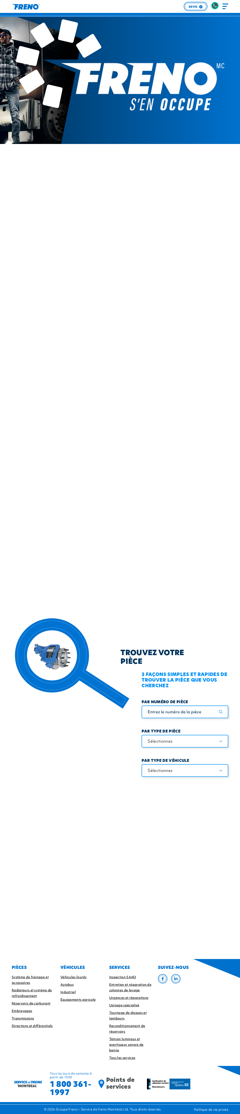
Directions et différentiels (32, 1026)
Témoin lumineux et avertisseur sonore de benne (126, 1044)
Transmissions (23, 1018)
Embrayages (22, 1011)
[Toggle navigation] (225, 6)
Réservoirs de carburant (31, 1003)
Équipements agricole (78, 999)
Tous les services (122, 1058)
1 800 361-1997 (70, 1088)
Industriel (68, 992)
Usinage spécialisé (124, 1005)
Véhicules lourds (73, 977)
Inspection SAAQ (122, 977)
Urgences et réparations (128, 998)
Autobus (67, 984)
